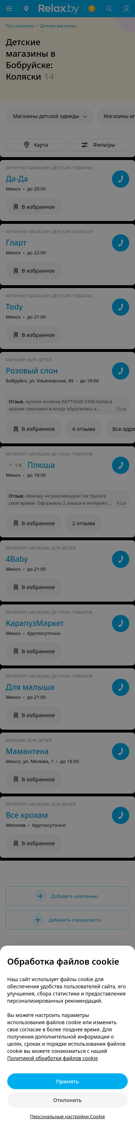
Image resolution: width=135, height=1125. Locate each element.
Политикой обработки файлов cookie (52, 1058)
